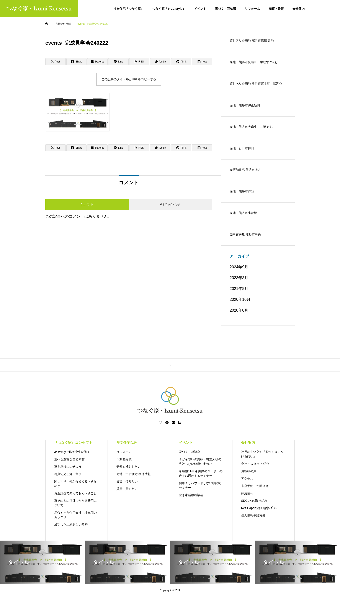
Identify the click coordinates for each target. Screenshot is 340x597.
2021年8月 (239, 288)
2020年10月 (240, 299)
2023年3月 (239, 278)
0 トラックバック (170, 204)
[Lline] (118, 61)
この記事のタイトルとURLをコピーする (128, 79)
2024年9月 (239, 267)
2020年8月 (239, 310)
